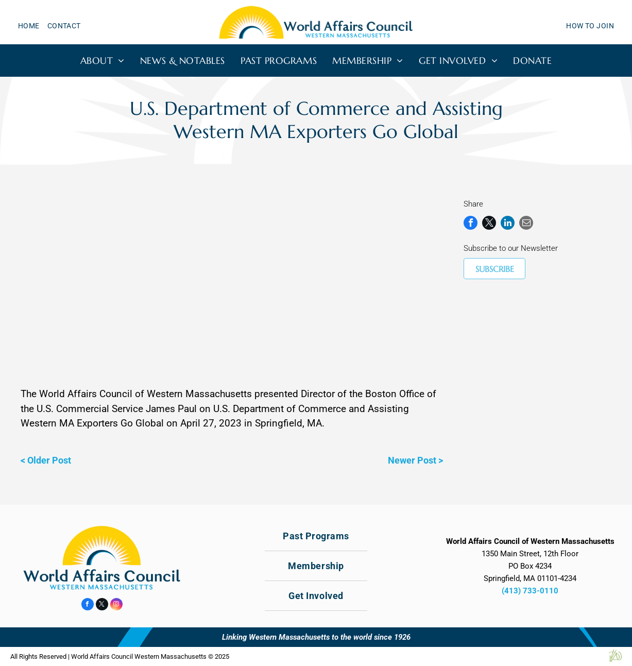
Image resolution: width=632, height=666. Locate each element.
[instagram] (116, 605)
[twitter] (102, 605)
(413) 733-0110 (530, 590)
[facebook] (87, 605)
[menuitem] (32, 26)
